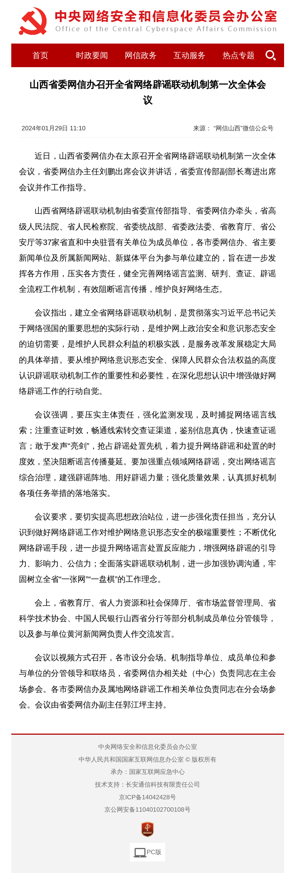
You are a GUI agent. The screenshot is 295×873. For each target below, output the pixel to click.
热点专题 (239, 55)
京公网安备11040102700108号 (147, 809)
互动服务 (190, 55)
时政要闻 (92, 55)
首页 (40, 55)
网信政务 (141, 55)
